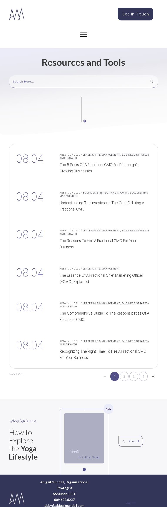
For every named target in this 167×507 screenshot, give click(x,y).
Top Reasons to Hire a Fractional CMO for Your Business (83, 214)
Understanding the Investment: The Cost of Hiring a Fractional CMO (83, 176)
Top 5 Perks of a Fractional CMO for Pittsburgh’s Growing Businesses (83, 138)
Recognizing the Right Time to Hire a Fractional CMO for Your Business (83, 324)
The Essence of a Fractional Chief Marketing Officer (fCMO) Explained (83, 251)
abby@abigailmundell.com (64, 481)
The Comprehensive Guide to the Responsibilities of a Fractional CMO (83, 286)
